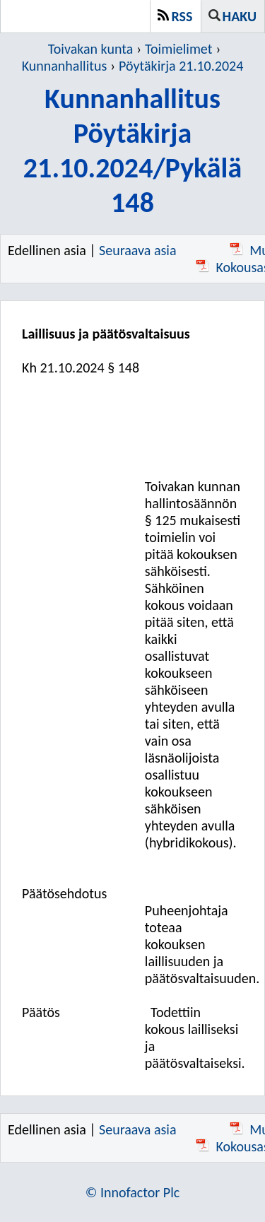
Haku (240, 16)
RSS (182, 16)
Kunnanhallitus (64, 65)
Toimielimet (178, 48)
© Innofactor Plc (133, 1192)
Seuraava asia (137, 250)
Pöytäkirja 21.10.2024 (181, 65)
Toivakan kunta (91, 48)
